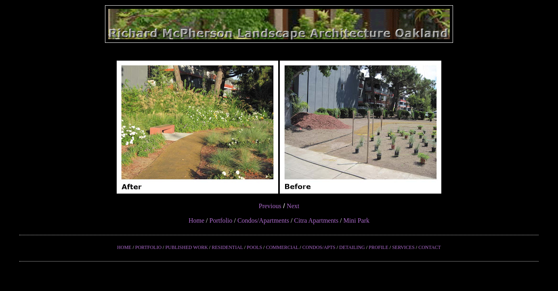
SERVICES (403, 247)
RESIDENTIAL (227, 247)
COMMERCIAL (282, 247)
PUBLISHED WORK (186, 247)
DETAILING (352, 247)
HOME (124, 247)
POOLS (254, 247)
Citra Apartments (316, 220)
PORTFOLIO (148, 247)
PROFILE (378, 247)
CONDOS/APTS (319, 247)
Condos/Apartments (263, 220)
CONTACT (429, 247)
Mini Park (356, 220)
